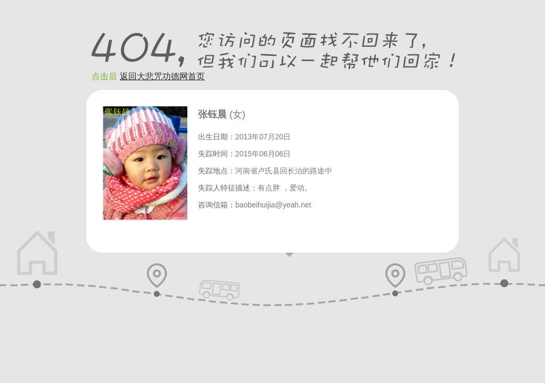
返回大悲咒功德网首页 (162, 76)
